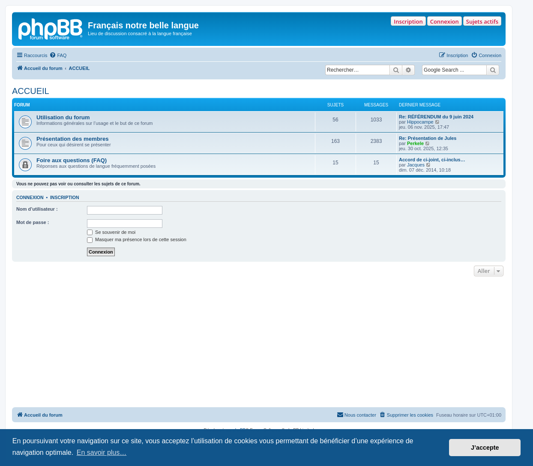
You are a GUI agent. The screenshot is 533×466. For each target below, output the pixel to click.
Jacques (416, 164)
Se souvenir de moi (111, 232)
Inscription (408, 21)
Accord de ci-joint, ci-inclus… (432, 159)
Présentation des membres (72, 139)
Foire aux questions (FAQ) (71, 160)
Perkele (415, 143)
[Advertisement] (259, 343)
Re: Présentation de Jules (428, 138)
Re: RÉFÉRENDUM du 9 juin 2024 (436, 116)
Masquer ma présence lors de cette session (136, 239)
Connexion (444, 21)
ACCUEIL (30, 91)
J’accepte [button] (485, 447)
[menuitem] (57, 55)
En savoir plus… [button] (102, 452)
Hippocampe (420, 121)
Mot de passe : (32, 222)
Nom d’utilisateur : (37, 209)
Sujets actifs (482, 21)
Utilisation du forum (63, 117)
